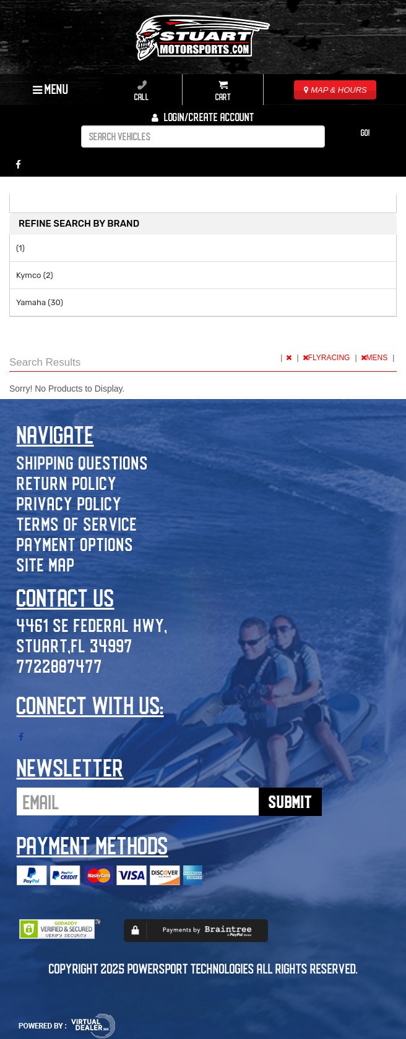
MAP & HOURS (335, 90)
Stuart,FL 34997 (75, 645)
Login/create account (203, 116)
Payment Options (75, 544)
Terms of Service (77, 523)
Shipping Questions (83, 462)
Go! (365, 132)
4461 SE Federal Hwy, (92, 625)
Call (141, 90)
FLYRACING (327, 357)
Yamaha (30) (39, 302)
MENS (375, 357)
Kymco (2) (34, 275)
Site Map (46, 564)
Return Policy (67, 483)
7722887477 (60, 666)
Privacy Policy (69, 503)
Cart (223, 90)
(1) (20, 248)
